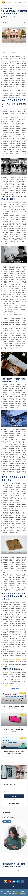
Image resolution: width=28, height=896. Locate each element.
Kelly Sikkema (13, 374)
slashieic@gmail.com (14, 887)
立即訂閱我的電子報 (6, 672)
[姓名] (14, 787)
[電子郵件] (14, 791)
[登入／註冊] (18, 2)
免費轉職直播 (8, 659)
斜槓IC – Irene (8, 685)
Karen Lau (13, 172)
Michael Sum (13, 425)
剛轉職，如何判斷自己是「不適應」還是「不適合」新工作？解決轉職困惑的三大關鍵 (14, 729)
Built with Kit (14, 803)
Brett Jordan (13, 552)
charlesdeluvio (13, 261)
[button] (24, 22)
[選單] (25, 2)
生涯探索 (5, 8)
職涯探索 (10, 8)
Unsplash (19, 172)
